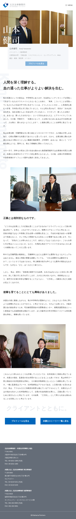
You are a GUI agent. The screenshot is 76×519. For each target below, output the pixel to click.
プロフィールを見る (20, 421)
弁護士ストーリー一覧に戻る (56, 421)
